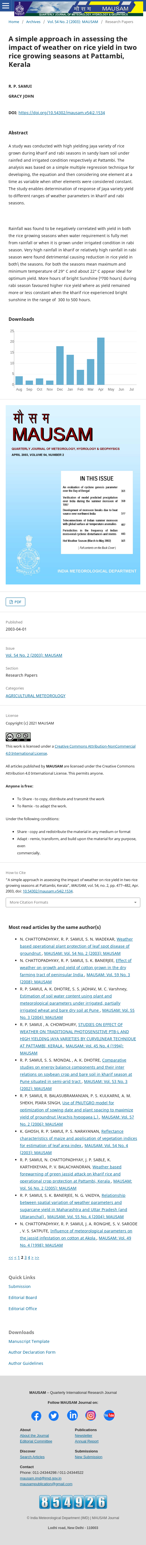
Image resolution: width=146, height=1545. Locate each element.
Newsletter (83, 1435)
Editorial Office (23, 1308)
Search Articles (32, 1457)
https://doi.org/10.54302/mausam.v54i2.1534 (61, 112)
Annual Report (86, 1441)
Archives (33, 21)
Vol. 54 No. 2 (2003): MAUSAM (73, 21)
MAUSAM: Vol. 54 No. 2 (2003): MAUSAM (82, 953)
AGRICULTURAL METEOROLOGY (35, 695)
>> (37, 1257)
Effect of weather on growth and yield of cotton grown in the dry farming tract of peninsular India (75, 967)
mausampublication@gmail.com (46, 1484)
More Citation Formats (29, 902)
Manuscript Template (29, 1341)
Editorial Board (23, 1297)
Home (14, 21)
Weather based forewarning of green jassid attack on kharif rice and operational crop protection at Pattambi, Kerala (71, 1174)
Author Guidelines (26, 1363)
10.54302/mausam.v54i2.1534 (48, 891)
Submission (20, 1286)
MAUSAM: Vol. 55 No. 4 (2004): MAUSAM (85, 1216)
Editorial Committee (36, 1441)
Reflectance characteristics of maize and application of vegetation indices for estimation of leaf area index (78, 1138)
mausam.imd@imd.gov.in (40, 1478)
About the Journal (34, 1435)
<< (11, 1257)
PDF (17, 601)
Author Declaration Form (32, 1352)
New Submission (88, 1457)
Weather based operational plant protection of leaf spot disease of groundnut (76, 946)
